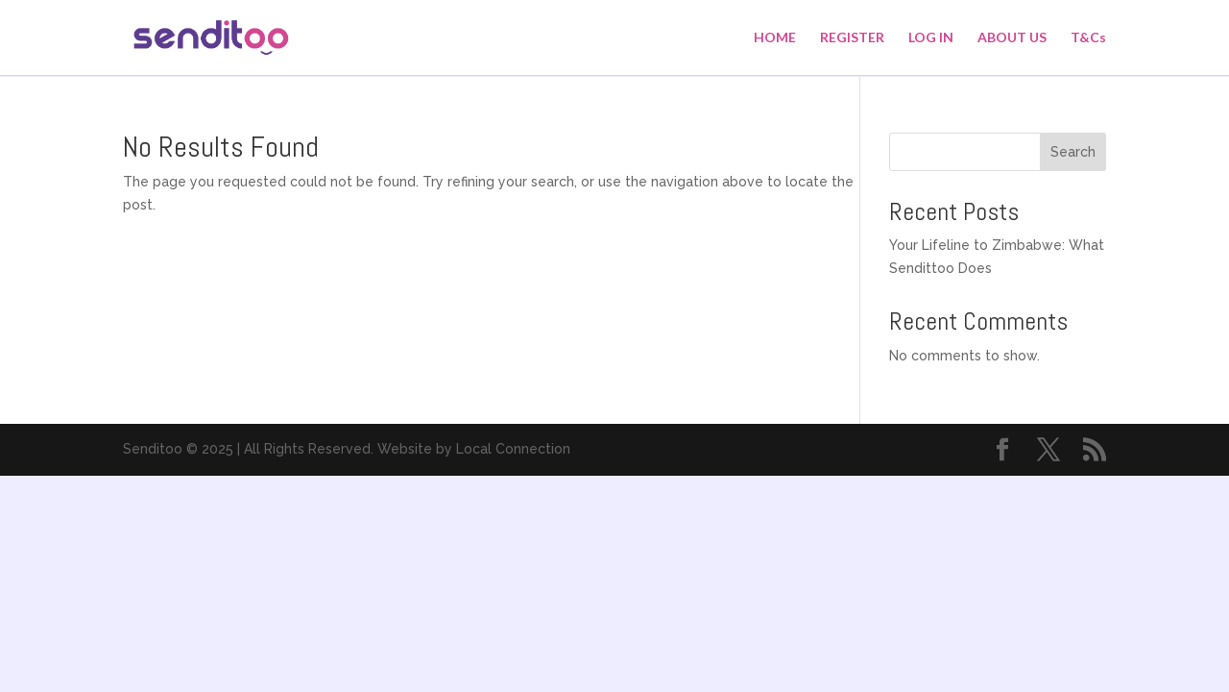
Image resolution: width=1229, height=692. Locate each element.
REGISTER (852, 38)
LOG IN (930, 38)
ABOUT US (1012, 38)
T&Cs (1088, 38)
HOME (775, 38)
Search (1073, 152)
